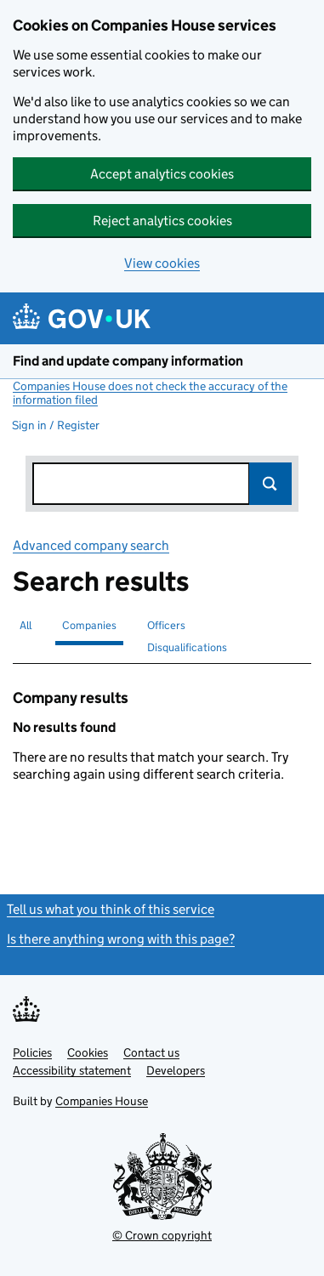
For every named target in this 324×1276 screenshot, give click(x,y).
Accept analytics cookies (162, 174)
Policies (32, 1052)
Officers (166, 625)
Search (270, 483)
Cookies (87, 1052)
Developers (175, 1070)
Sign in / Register (55, 425)
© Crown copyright (162, 1235)
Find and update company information (128, 361)
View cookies (162, 263)
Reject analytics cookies (162, 221)
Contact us (151, 1052)
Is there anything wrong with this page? (121, 939)
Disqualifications (187, 647)
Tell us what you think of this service (110, 909)
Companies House (101, 1101)
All (25, 625)
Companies (89, 625)
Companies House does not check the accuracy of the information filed (150, 392)
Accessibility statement (72, 1070)
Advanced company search (91, 545)
